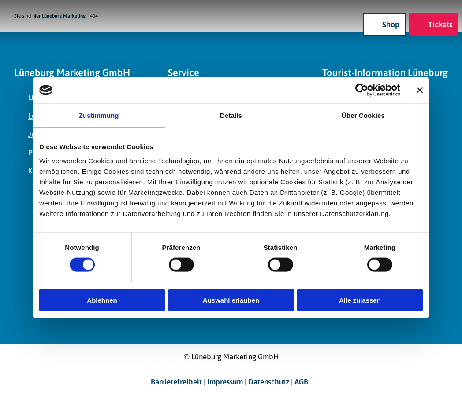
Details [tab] (231, 115)
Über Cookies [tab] (363, 115)
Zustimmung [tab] (99, 115)
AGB (301, 381)
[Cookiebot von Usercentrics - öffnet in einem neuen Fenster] (361, 90)
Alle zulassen (360, 300)
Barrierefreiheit (176, 381)
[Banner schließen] (420, 90)
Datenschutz (268, 381)
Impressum (225, 381)
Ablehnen (102, 300)
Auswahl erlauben (231, 300)
